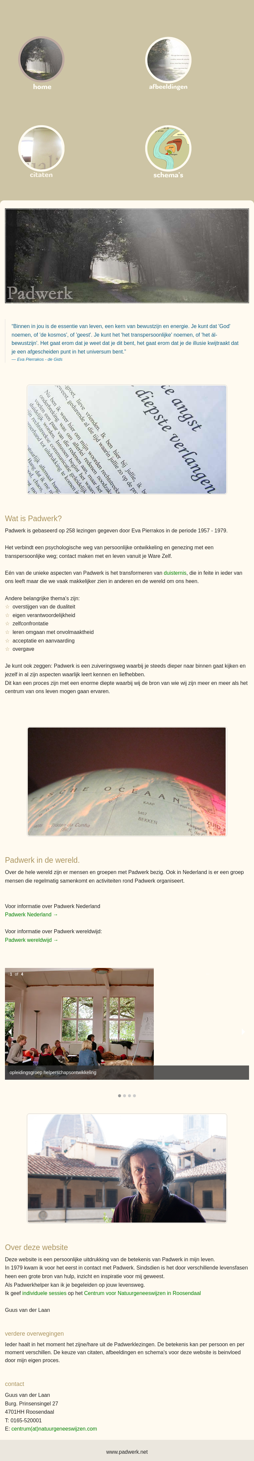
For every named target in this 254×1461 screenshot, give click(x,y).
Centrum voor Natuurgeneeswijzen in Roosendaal (142, 1293)
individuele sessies (44, 1293)
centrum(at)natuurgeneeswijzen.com (54, 1429)
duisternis (175, 573)
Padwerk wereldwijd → (32, 940)
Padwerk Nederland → (31, 914)
